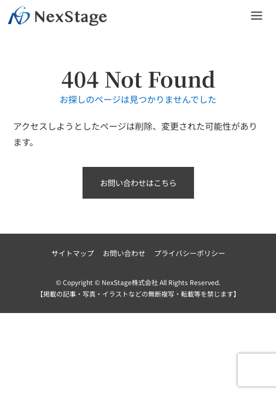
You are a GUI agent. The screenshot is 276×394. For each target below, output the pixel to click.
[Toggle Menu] (256, 15)
